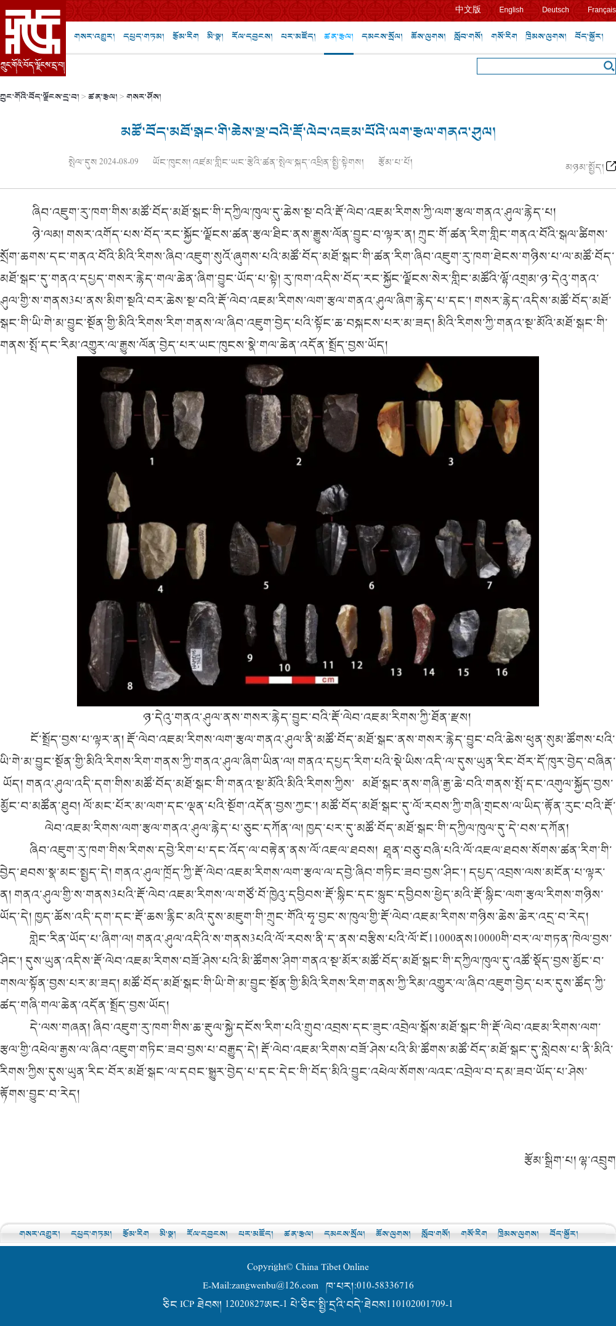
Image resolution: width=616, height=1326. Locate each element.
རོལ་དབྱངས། (252, 37)
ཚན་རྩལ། (339, 37)
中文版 (468, 9)
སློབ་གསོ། (468, 37)
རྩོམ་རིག (185, 37)
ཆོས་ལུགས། (428, 37)
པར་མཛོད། (298, 37)
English (512, 10)
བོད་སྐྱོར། (589, 37)
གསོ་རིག (504, 37)
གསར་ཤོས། (143, 97)
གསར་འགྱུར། (94, 37)
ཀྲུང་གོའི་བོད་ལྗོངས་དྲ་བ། (39, 97)
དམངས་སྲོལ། (382, 37)
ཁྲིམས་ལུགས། (546, 37)
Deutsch (555, 10)
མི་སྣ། (215, 37)
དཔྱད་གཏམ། (143, 37)
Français (602, 10)
